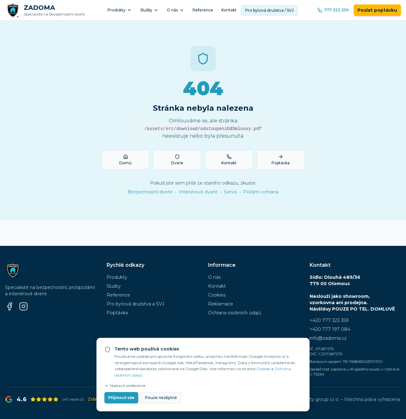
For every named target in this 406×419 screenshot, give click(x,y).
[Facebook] (9, 306)
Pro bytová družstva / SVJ (269, 10)
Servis (230, 192)
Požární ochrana (260, 192)
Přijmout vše (121, 397)
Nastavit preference (124, 385)
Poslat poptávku (377, 10)
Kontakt (229, 10)
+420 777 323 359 (329, 320)
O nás (175, 10)
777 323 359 (333, 10)
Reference (203, 10)
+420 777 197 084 (330, 329)
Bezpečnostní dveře (150, 192)
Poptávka (117, 313)
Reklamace (220, 304)
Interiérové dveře (198, 192)
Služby (149, 10)
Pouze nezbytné (161, 397)
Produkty (120, 10)
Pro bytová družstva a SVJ (135, 304)
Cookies (217, 295)
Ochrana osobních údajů (234, 313)
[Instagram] (23, 306)
